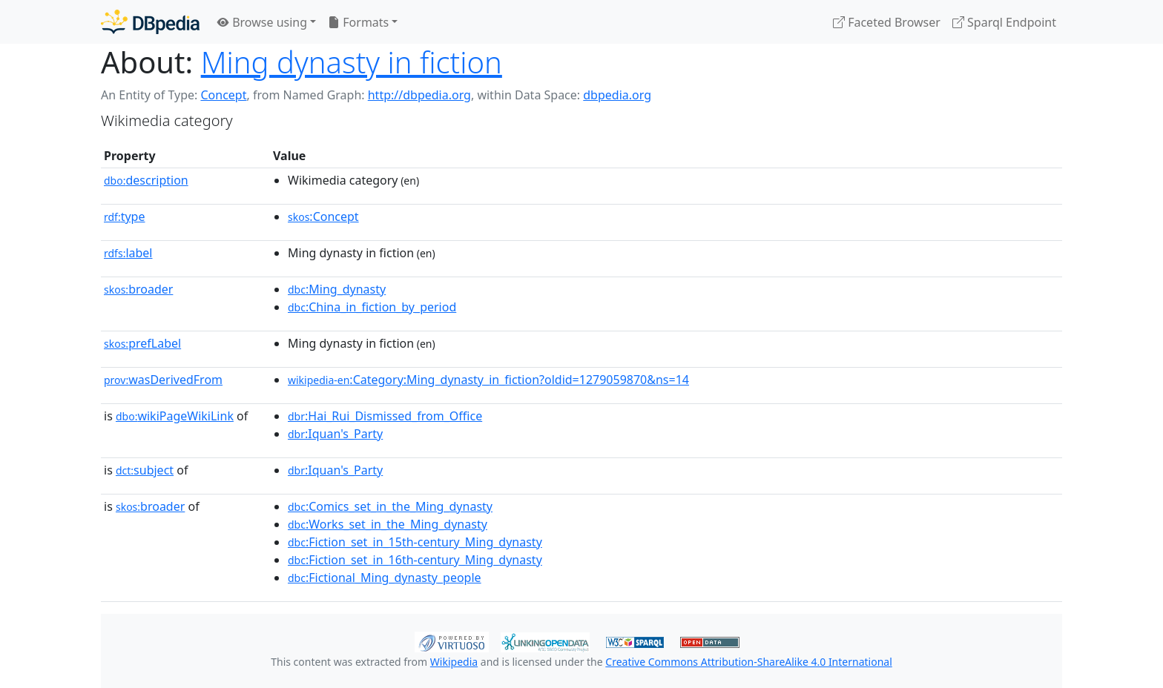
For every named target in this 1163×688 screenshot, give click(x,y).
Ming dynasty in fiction (351, 62)
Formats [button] (358, 22)
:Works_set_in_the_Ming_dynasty (387, 524)
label (128, 253)
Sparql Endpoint (1004, 22)
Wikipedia (454, 662)
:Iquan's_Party (335, 434)
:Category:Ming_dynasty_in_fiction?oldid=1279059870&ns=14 (488, 379)
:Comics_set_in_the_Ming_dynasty (390, 506)
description (146, 180)
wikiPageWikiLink (175, 416)
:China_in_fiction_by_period (372, 307)
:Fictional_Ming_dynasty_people (384, 577)
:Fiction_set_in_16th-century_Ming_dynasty (415, 560)
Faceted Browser (886, 22)
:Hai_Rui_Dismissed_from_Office (385, 416)
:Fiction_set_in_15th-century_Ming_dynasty (415, 542)
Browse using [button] (262, 22)
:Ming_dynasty (337, 289)
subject (145, 470)
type (124, 216)
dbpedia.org (617, 95)
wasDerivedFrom (163, 379)
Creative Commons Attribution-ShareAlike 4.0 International (748, 662)
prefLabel (142, 343)
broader (138, 289)
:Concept (323, 216)
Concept (223, 95)
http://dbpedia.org (419, 95)
